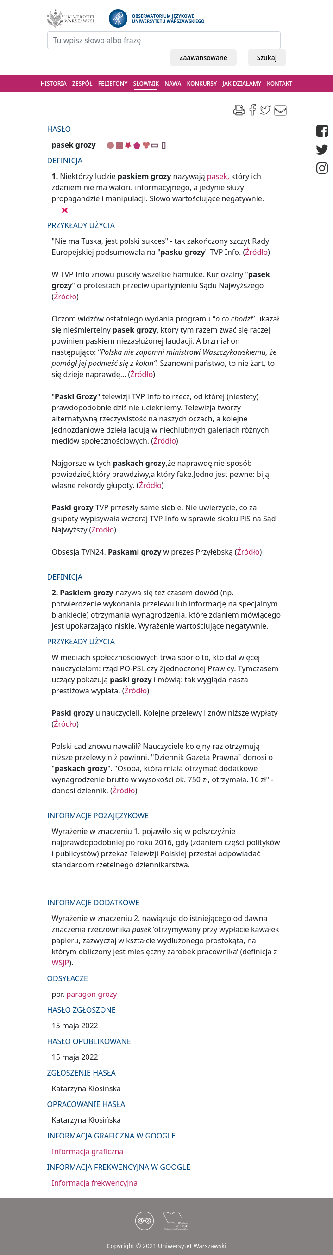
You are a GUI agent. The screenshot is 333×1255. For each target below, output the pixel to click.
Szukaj (267, 57)
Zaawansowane (203, 57)
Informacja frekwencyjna (95, 1183)
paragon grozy (92, 994)
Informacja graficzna (88, 1151)
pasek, (218, 176)
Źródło (256, 252)
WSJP (60, 963)
